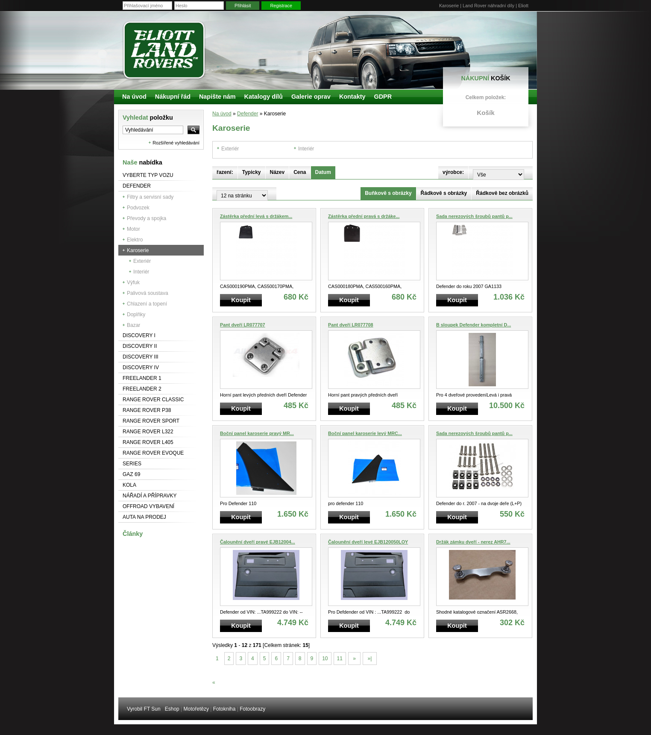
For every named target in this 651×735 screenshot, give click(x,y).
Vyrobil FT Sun (144, 709)
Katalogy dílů (263, 96)
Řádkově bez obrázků (502, 193)
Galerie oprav (311, 96)
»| (369, 659)
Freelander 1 (142, 378)
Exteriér (142, 261)
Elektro (135, 240)
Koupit (241, 300)
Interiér (141, 272)
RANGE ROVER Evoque (153, 453)
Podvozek (138, 208)
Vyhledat (148, 117)
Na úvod (222, 114)
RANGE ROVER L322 (148, 432)
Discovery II (140, 346)
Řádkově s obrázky (444, 193)
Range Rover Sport (151, 421)
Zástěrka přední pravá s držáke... (363, 216)
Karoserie (138, 250)
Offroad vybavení (148, 506)
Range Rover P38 (147, 410)
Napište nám (217, 96)
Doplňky (136, 315)
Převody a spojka (146, 218)
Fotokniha (224, 709)
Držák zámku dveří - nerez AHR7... (473, 541)
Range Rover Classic (153, 400)
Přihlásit (243, 5)
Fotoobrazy (252, 709)
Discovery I (139, 335)
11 (340, 659)
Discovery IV (141, 367)
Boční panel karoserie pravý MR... (257, 433)
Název (277, 172)
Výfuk (133, 282)
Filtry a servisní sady (150, 197)
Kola (129, 485)
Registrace (281, 5)
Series (132, 464)
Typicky (251, 172)
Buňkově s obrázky (388, 193)
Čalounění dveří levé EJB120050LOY (368, 541)
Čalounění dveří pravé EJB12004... (257, 541)
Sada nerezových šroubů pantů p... (474, 216)
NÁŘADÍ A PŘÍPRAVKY (150, 496)
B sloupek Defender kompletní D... (473, 324)
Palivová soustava (147, 293)
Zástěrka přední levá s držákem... (256, 216)
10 (325, 659)
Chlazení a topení (147, 304)
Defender (137, 186)
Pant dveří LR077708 (350, 324)
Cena (299, 172)
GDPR (383, 96)
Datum (323, 172)
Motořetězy (196, 709)
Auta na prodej (144, 517)
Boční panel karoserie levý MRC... (365, 433)
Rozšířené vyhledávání (175, 142)
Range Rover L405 (148, 442)
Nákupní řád (173, 96)
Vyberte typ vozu (148, 175)
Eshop (172, 709)
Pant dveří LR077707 (242, 324)
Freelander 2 (142, 389)
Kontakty (352, 96)
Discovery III (140, 357)
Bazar (133, 325)
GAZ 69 (131, 474)
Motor (133, 229)
